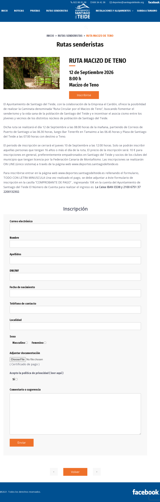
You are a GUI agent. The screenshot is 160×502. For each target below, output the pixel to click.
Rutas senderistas (57, 10)
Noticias (19, 10)
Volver (75, 472)
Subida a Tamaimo (147, 10)
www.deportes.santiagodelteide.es (81, 173)
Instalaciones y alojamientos (115, 10)
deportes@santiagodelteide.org (127, 2)
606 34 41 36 (99, 2)
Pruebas (35, 10)
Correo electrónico (75, 225)
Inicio (50, 35)
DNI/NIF (75, 275)
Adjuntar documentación (25, 353)
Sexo (13, 336)
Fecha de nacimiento (75, 291)
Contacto (76, 27)
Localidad (75, 324)
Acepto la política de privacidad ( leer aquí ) (36, 373)
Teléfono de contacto (75, 307)
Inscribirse (84, 95)
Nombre (75, 242)
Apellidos (75, 258)
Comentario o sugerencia (25, 389)
